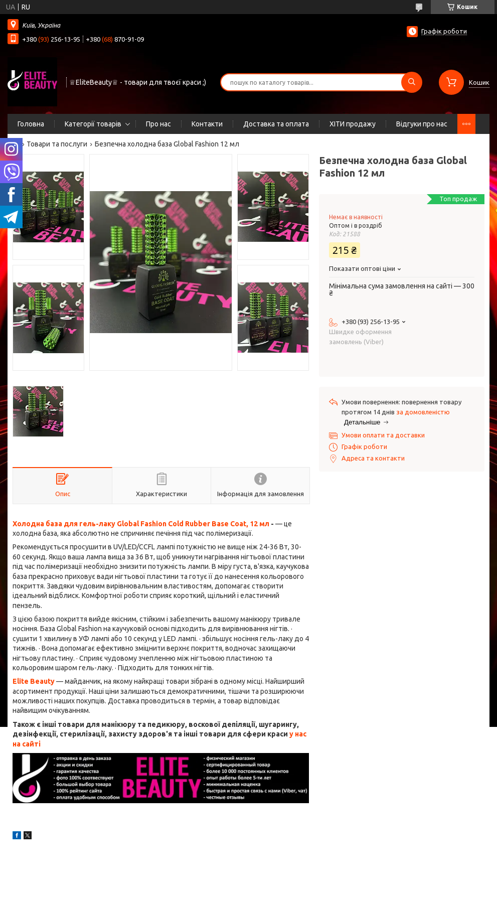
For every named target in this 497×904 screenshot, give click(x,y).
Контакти (207, 123)
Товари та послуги (57, 144)
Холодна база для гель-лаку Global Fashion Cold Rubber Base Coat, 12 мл (141, 524)
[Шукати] (411, 82)
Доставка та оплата (276, 123)
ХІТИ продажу (352, 123)
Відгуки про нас (421, 123)
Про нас (158, 123)
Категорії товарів (93, 123)
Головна (31, 123)
